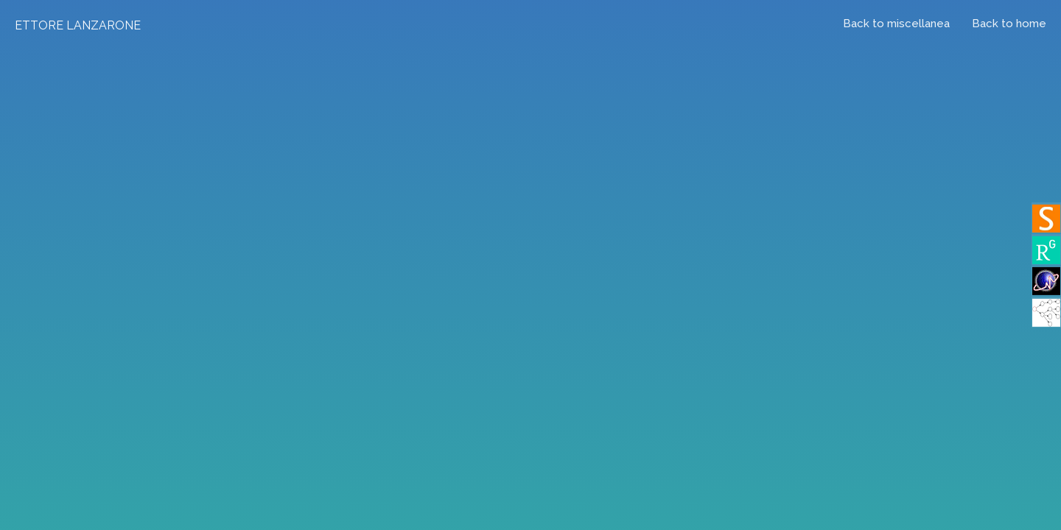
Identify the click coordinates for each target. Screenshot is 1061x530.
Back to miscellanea (896, 23)
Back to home (1009, 23)
